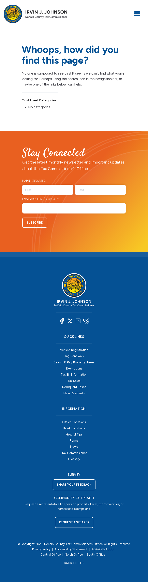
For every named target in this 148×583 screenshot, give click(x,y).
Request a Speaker (74, 523)
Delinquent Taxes (74, 387)
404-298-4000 (103, 550)
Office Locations (74, 422)
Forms (74, 441)
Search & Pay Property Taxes (74, 362)
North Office (74, 555)
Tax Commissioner (74, 453)
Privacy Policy (41, 550)
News (74, 447)
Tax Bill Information (74, 374)
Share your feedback (74, 485)
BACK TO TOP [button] (74, 564)
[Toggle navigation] (137, 14)
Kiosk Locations (74, 428)
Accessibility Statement (71, 550)
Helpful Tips (74, 435)
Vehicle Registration (74, 350)
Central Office (51, 555)
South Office (96, 555)
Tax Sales (74, 381)
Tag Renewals (74, 356)
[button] (61, 321)
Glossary (74, 460)
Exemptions (74, 368)
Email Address (40, 199)
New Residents (74, 393)
